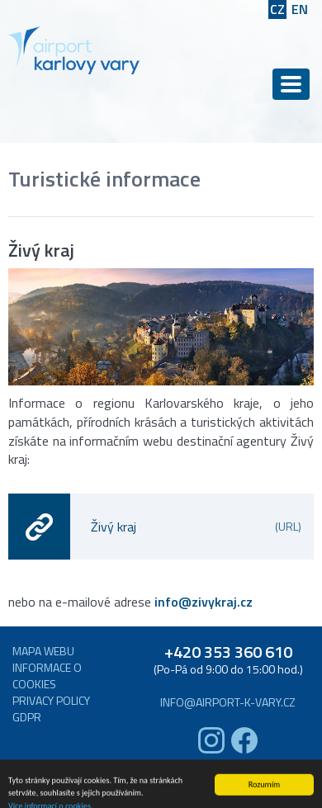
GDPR (26, 717)
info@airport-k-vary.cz (228, 702)
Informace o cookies (47, 675)
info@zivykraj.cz (203, 602)
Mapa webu (43, 651)
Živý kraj (196, 526)
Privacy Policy (51, 700)
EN (299, 9)
